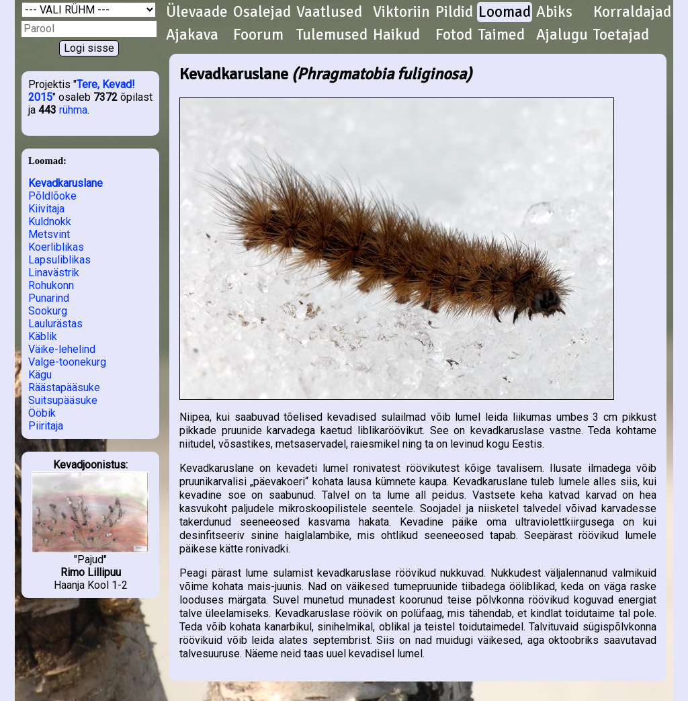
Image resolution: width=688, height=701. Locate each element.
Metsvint (49, 234)
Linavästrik (53, 272)
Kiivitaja (46, 208)
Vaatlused (329, 12)
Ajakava (192, 35)
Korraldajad (632, 12)
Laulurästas (55, 323)
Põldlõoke (52, 196)
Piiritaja (45, 425)
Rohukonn (51, 285)
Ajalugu (562, 35)
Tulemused (332, 35)
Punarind (48, 298)
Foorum (258, 35)
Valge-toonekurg (67, 362)
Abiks (554, 12)
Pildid (454, 12)
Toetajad (621, 35)
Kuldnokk (49, 221)
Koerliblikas (56, 247)
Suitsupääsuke (62, 400)
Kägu (40, 374)
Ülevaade (197, 12)
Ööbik (42, 413)
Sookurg (47, 310)
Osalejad (262, 12)
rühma (73, 110)
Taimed (501, 35)
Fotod (453, 35)
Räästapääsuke (64, 387)
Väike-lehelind (61, 349)
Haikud (396, 35)
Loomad (504, 12)
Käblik (42, 336)
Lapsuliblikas (59, 259)
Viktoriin (401, 12)
